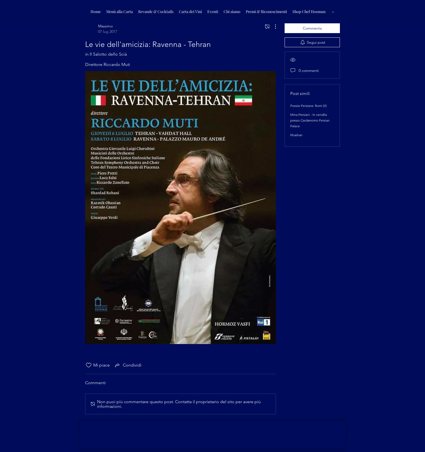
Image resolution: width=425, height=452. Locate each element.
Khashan (296, 135)
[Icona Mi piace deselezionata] (88, 365)
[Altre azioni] (272, 26)
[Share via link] (127, 365)
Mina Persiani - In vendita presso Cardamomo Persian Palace (310, 120)
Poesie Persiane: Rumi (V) (308, 106)
